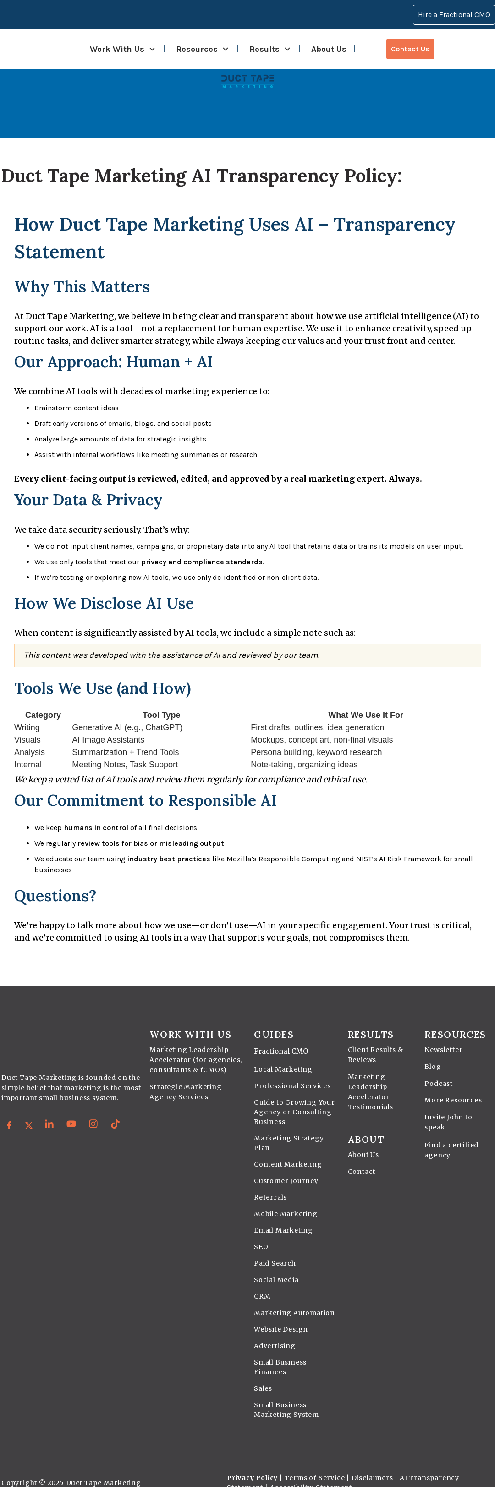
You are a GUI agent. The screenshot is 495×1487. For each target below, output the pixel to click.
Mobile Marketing (286, 1200)
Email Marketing (283, 1216)
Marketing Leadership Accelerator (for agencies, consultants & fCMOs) (195, 1046)
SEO (261, 1233)
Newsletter (443, 1036)
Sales (263, 1375)
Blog (432, 1053)
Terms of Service (315, 1464)
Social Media (276, 1266)
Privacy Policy (252, 1464)
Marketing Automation (294, 1299)
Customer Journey (286, 1167)
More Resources (453, 1086)
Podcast (438, 1070)
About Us (363, 1141)
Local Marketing (283, 1056)
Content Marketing (288, 1150)
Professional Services (292, 1072)
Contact (362, 1158)
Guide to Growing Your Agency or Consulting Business (294, 1098)
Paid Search (275, 1249)
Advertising (275, 1332)
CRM (262, 1282)
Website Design (281, 1315)
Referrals (270, 1183)
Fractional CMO (281, 1037)
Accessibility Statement (311, 1474)
